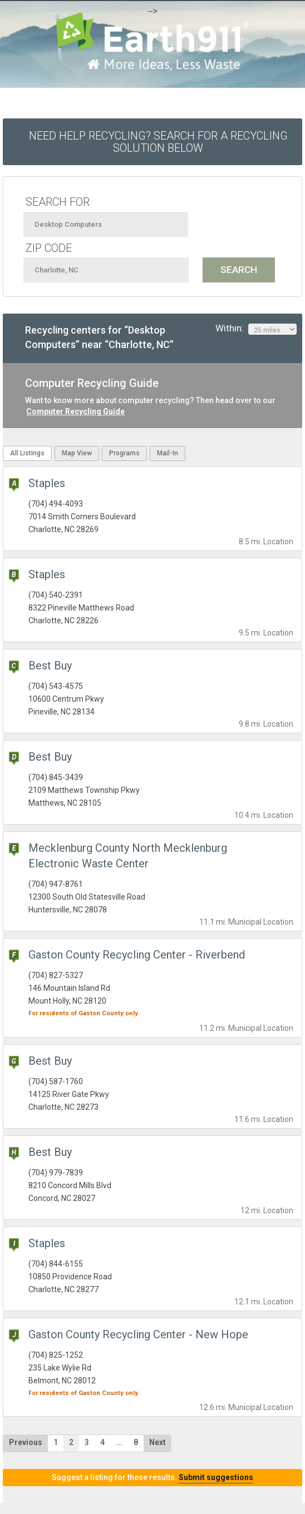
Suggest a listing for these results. (152, 1477)
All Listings (27, 453)
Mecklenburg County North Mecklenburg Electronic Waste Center (127, 855)
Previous (25, 1442)
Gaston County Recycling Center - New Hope (138, 1334)
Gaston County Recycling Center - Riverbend (136, 954)
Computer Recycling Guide (75, 411)
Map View (77, 453)
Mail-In (167, 453)
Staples (46, 483)
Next (157, 1442)
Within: (256, 328)
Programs (124, 453)
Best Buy (50, 665)
